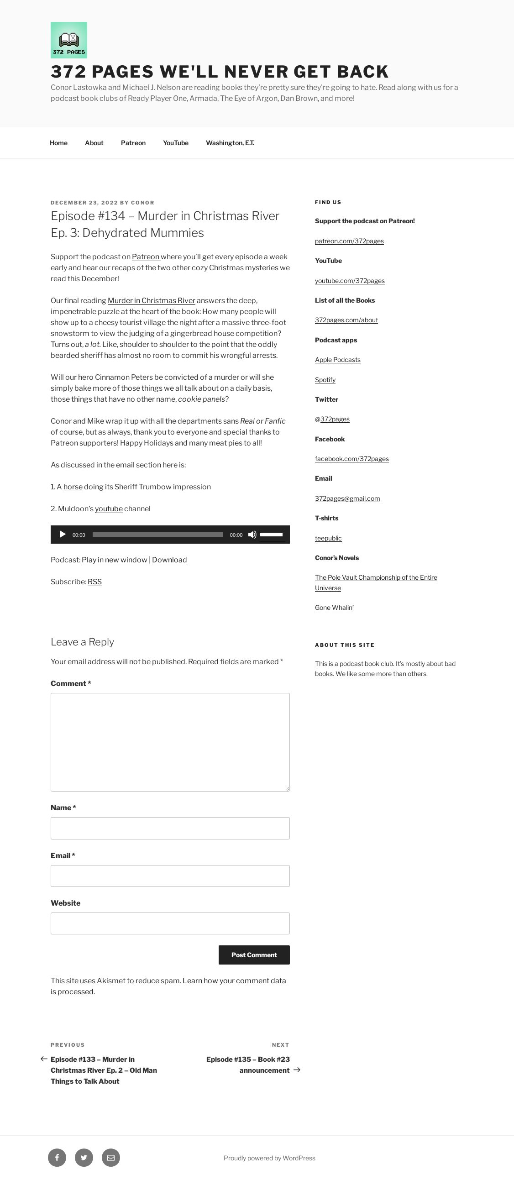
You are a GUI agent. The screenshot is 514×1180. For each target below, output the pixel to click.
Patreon (133, 143)
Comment (71, 683)
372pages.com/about (346, 320)
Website (65, 903)
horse (73, 486)
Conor (143, 202)
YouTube (176, 143)
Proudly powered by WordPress (269, 1158)
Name (63, 807)
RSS (95, 581)
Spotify (325, 379)
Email (63, 855)
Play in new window (114, 560)
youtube (109, 508)
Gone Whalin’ (334, 607)
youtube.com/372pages (350, 280)
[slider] (158, 534)
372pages (335, 419)
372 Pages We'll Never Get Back (220, 72)
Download (169, 560)
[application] (170, 534)
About (94, 143)
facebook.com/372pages (352, 458)
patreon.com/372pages (349, 241)
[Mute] (252, 534)
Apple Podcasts (338, 359)
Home (59, 143)
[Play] (62, 534)
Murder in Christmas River (151, 300)
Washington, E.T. (230, 143)
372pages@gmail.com (347, 498)
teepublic (328, 538)
